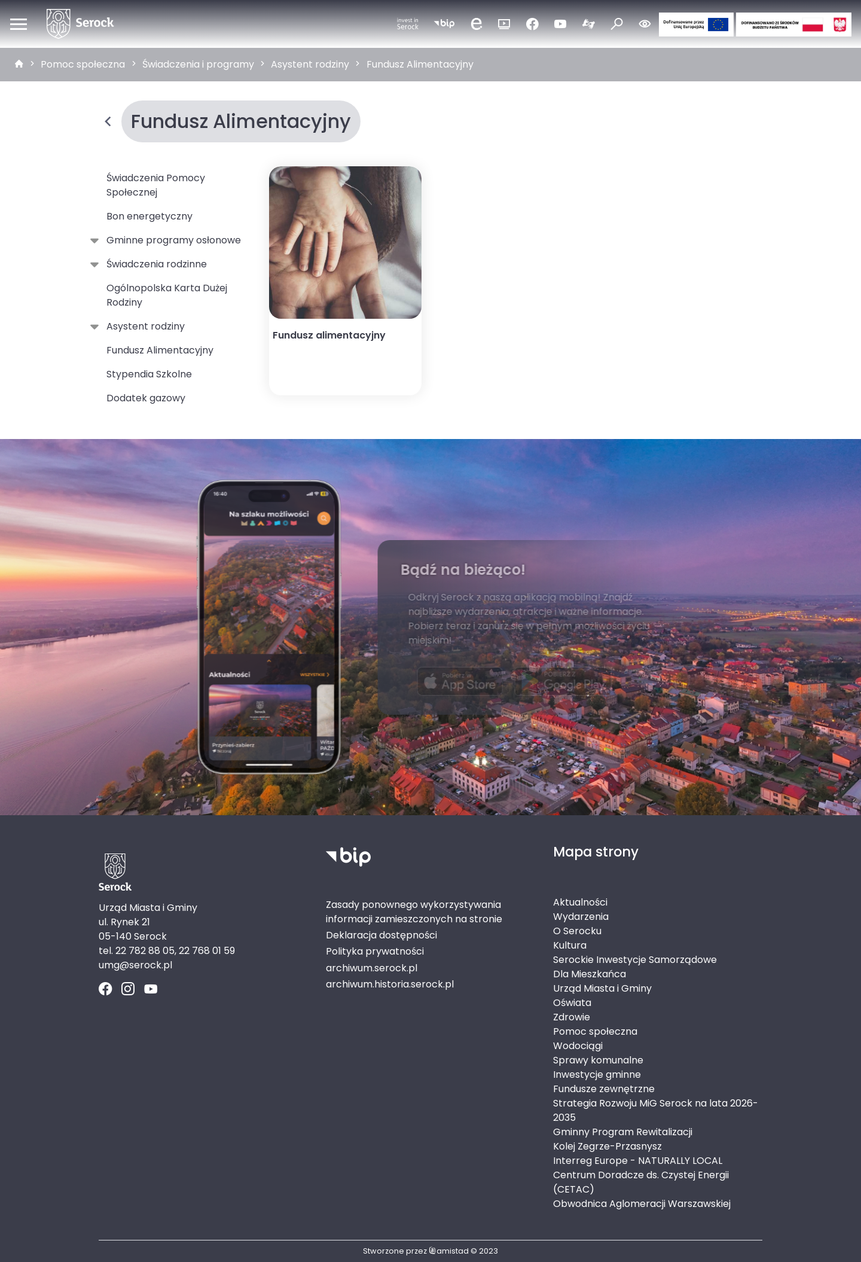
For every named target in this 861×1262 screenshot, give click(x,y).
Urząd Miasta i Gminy (602, 988)
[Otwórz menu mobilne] (19, 24)
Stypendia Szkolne (149, 374)
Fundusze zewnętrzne (604, 1089)
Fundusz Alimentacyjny (420, 64)
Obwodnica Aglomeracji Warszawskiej (642, 1204)
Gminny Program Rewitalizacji (622, 1132)
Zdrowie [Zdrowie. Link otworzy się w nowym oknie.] (571, 1017)
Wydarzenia (581, 916)
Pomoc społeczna (83, 64)
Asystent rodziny (310, 64)
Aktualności (580, 902)
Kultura (570, 945)
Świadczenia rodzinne (154, 264)
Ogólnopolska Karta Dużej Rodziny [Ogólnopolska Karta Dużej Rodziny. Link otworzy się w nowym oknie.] (166, 295)
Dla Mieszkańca (589, 974)
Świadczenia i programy (198, 64)
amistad (449, 1251)
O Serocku (577, 931)
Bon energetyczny (149, 216)
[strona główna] (19, 64)
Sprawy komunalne (598, 1060)
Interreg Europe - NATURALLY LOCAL (637, 1160)
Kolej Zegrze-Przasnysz (607, 1146)
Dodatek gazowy (145, 398)
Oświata (572, 1003)
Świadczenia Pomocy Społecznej (155, 185)
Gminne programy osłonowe (171, 240)
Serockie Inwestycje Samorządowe (635, 960)
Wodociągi (578, 1046)
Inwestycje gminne (597, 1074)
